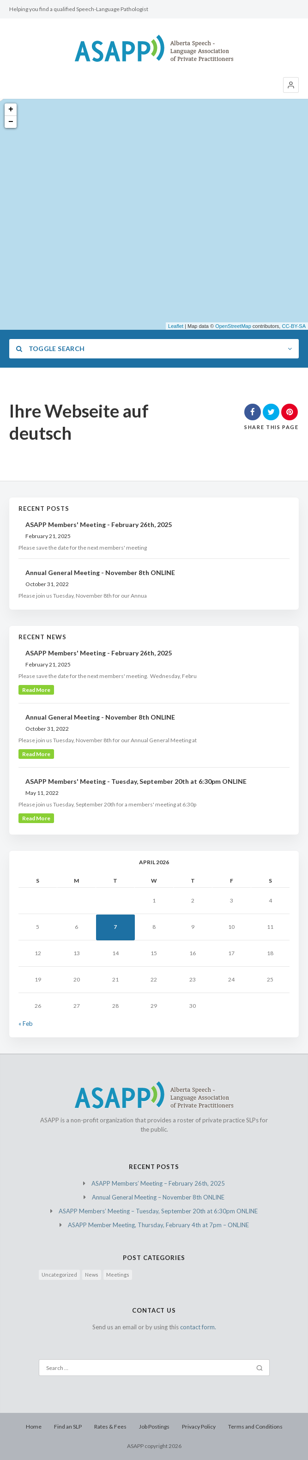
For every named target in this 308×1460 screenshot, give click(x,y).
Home (34, 1426)
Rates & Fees (110, 1426)
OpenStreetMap (233, 326)
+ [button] (10, 109)
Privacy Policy (199, 1426)
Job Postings (154, 1426)
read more (36, 689)
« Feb (25, 1023)
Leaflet (175, 326)
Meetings (117, 1275)
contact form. (198, 1327)
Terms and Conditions (255, 1426)
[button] (291, 85)
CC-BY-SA (294, 326)
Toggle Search (50, 348)
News (91, 1275)
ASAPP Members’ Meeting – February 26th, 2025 (158, 1183)
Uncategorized (59, 1275)
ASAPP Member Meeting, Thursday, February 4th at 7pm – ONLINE (158, 1225)
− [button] (10, 121)
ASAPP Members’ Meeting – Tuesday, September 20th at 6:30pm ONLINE (158, 1211)
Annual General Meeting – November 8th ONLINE (158, 1197)
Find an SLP (68, 1426)
